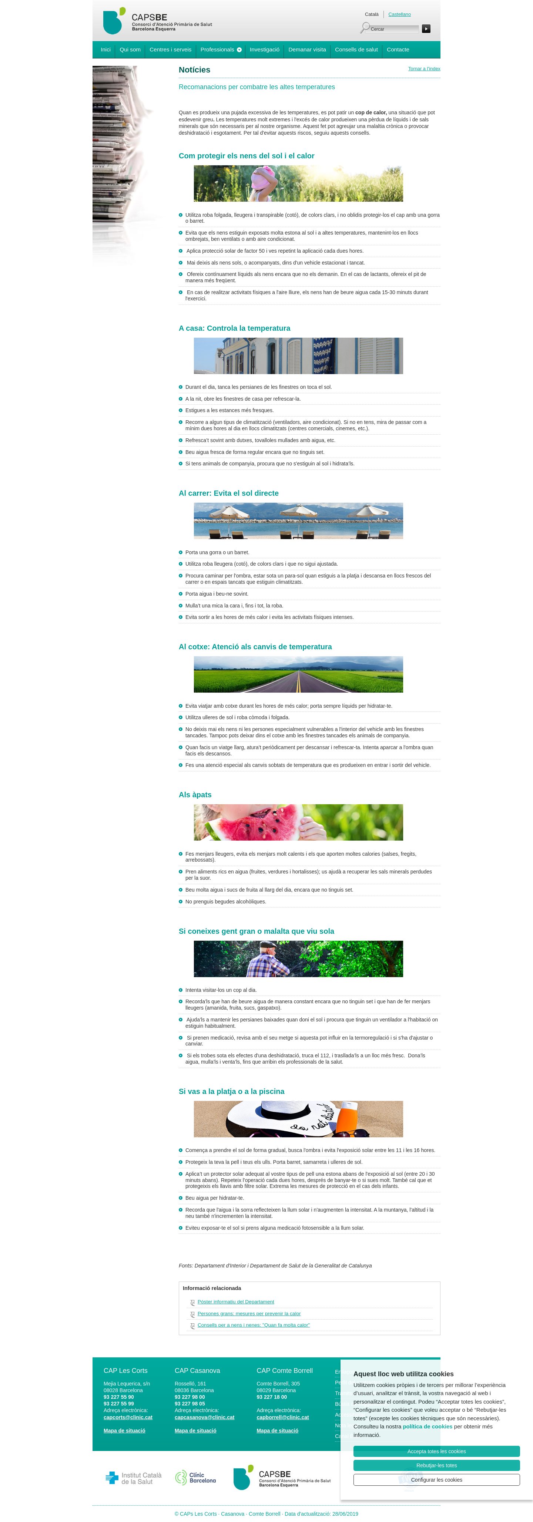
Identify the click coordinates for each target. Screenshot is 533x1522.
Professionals (217, 49)
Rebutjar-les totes (436, 1465)
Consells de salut (356, 49)
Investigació (264, 49)
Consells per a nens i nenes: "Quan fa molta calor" (254, 1325)
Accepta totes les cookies (437, 1451)
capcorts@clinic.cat (128, 1417)
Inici (106, 49)
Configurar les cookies (437, 1480)
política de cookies (427, 1426)
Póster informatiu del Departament (236, 1301)
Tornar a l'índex (424, 68)
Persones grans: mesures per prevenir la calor (249, 1313)
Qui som (130, 49)
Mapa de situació (124, 1431)
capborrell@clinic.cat (283, 1417)
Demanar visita (307, 49)
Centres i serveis (170, 49)
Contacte (398, 49)
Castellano (400, 14)
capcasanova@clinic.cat (205, 1417)
